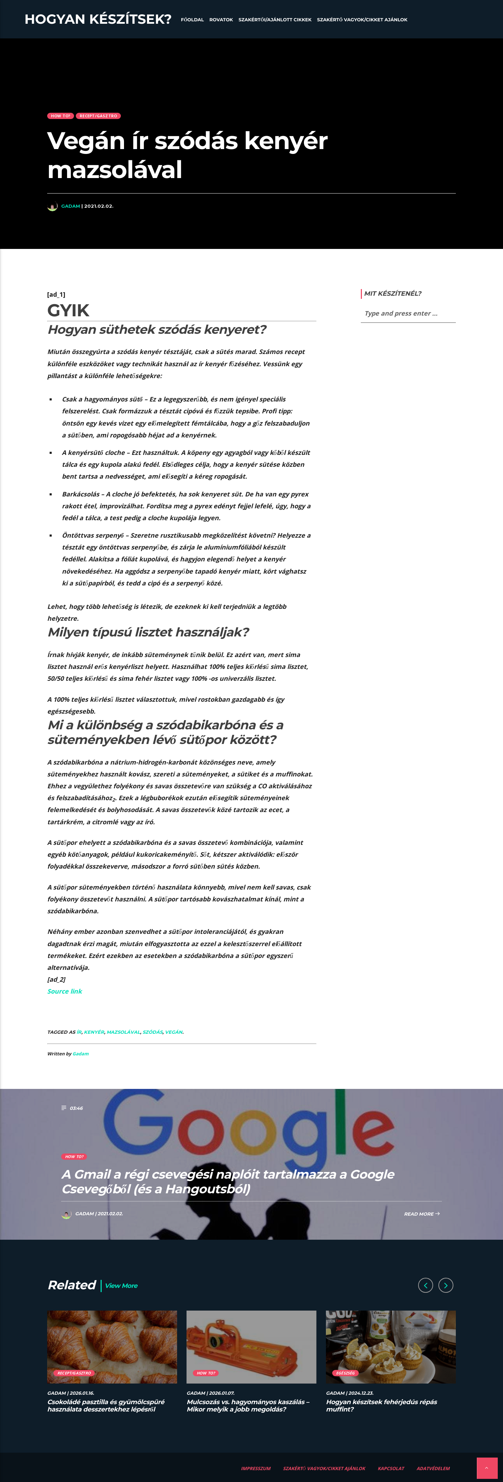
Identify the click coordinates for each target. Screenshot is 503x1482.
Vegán (173, 1032)
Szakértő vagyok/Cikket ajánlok (362, 20)
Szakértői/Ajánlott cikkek (275, 20)
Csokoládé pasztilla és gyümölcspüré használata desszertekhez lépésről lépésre (105, 1409)
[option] (112, 1366)
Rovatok (221, 20)
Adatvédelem (433, 1468)
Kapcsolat (391, 1468)
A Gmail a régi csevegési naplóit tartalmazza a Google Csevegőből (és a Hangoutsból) (227, 1181)
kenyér (94, 1032)
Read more (422, 1214)
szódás (152, 1032)
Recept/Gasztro (98, 115)
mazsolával (123, 1032)
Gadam (70, 206)
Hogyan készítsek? (98, 19)
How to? (61, 115)
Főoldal (192, 20)
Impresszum (256, 1468)
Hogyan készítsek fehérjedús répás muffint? (381, 1406)
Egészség (345, 1373)
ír (78, 1032)
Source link (64, 991)
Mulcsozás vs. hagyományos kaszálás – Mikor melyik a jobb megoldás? (248, 1406)
